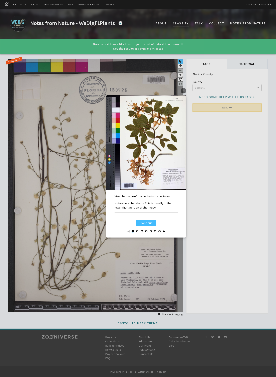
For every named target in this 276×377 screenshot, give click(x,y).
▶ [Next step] (164, 231)
